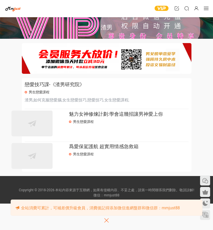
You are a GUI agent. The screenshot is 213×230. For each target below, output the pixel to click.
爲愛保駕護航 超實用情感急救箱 (117, 164)
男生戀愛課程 (39, 92)
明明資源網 (13, 8)
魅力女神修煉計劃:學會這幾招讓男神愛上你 (129, 118)
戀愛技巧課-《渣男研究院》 (55, 84)
